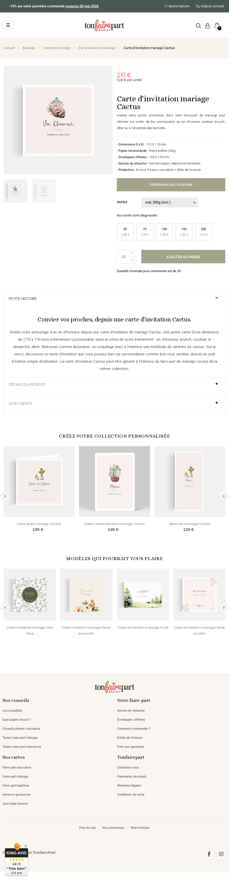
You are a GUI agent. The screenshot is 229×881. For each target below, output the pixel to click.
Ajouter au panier (183, 257)
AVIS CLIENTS (20, 403)
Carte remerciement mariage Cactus (114, 524)
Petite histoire (23, 299)
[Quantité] (123, 256)
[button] (198, 25)
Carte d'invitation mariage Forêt (143, 627)
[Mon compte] (207, 26)
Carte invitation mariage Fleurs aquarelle (86, 630)
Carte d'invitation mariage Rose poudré (199, 630)
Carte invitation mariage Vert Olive (30, 630)
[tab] (114, 301)
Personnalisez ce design (171, 184)
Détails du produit (27, 384)
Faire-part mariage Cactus (39, 524)
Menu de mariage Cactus (190, 524)
